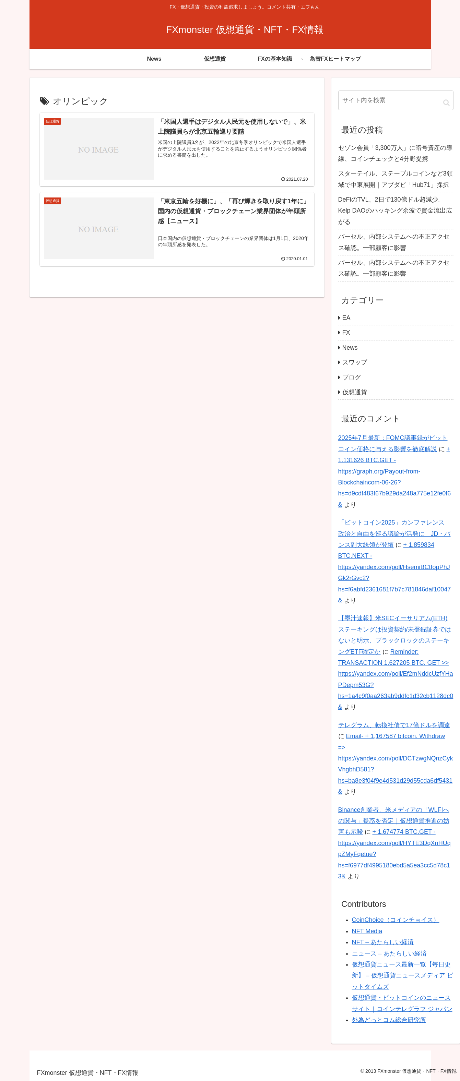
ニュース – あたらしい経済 (389, 953)
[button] (446, 102)
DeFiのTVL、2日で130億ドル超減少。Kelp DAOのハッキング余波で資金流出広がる (395, 210)
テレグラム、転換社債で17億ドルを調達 (394, 725)
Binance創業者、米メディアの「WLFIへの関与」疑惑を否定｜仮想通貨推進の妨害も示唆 (393, 821)
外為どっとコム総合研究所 (389, 1020)
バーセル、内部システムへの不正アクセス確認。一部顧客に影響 (393, 242)
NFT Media (367, 931)
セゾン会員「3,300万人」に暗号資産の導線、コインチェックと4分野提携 (395, 153)
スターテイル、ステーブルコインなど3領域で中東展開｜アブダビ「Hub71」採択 (395, 179)
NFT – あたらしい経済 (383, 942)
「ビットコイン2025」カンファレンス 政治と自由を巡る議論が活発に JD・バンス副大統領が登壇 (394, 533)
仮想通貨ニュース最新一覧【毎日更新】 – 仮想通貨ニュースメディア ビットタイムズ (402, 975)
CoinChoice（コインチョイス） (395, 919)
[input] (395, 100)
